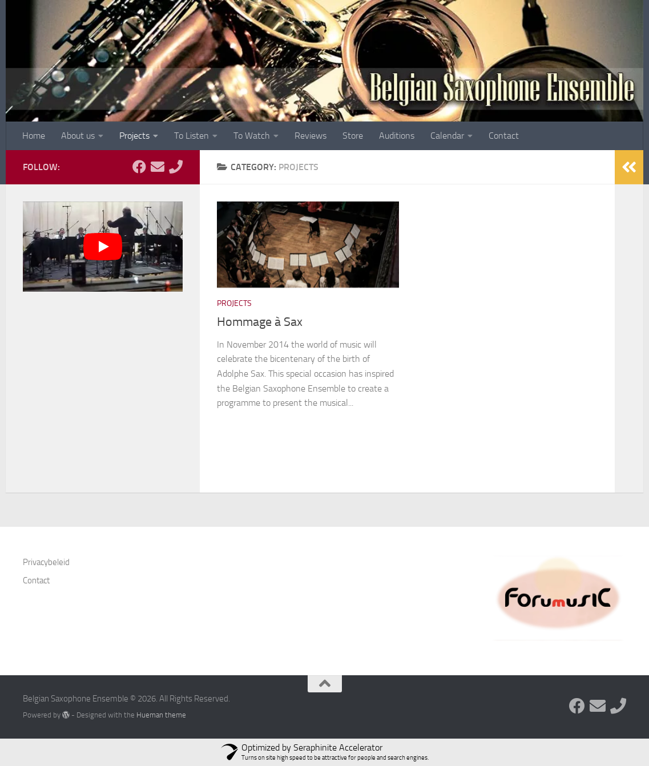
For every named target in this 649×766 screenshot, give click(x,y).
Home (33, 135)
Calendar (447, 135)
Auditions (396, 135)
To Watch (251, 135)
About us (78, 135)
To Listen (191, 135)
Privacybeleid (46, 562)
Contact (504, 135)
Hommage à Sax (260, 322)
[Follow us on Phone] (176, 167)
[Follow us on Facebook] (139, 167)
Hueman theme (161, 715)
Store (352, 135)
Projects (134, 135)
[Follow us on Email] (157, 167)
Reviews (310, 135)
